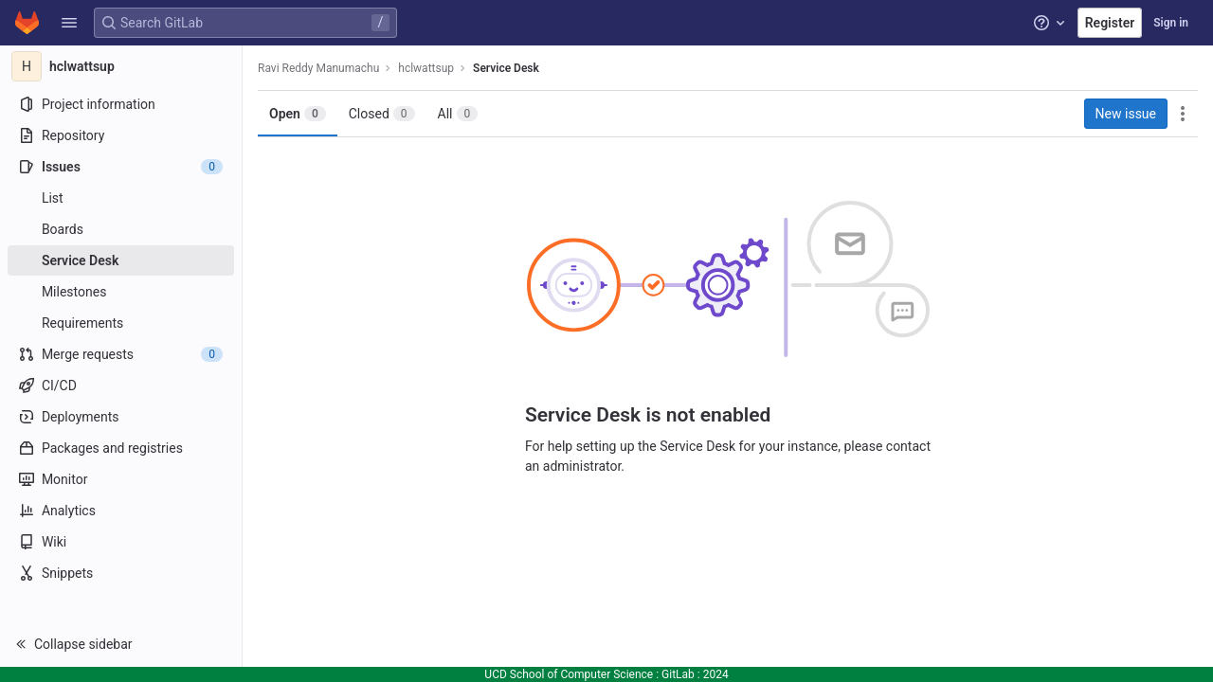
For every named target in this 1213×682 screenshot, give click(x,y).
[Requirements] (121, 323)
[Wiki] (121, 542)
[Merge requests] (121, 354)
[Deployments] (121, 417)
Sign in (1170, 22)
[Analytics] (121, 510)
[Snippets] (121, 573)
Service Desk (506, 68)
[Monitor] (121, 479)
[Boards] (121, 229)
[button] (69, 23)
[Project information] (121, 104)
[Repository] (121, 135)
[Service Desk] (121, 260)
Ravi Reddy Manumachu (318, 68)
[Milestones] (121, 292)
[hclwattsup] (121, 66)
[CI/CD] (121, 385)
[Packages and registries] (121, 448)
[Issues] (121, 167)
